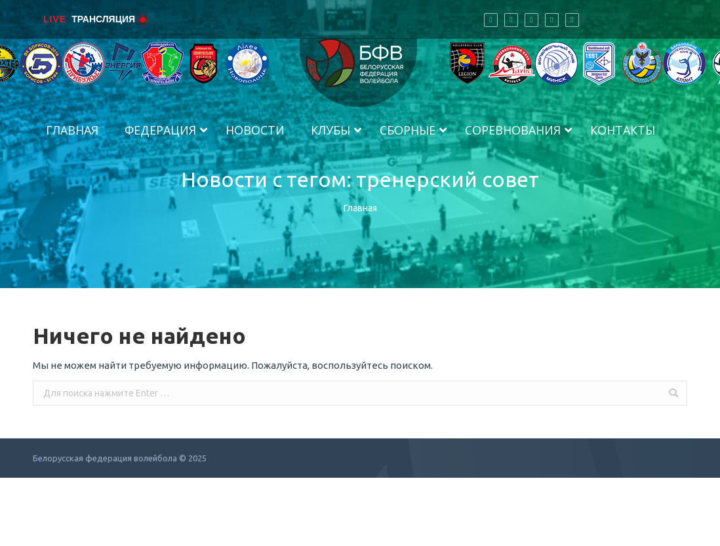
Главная (360, 208)
